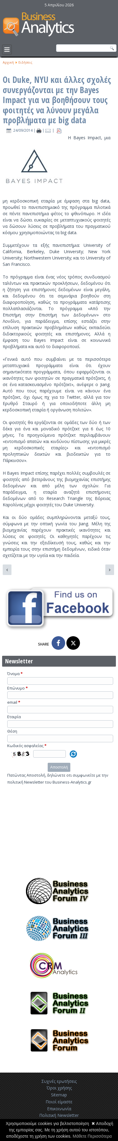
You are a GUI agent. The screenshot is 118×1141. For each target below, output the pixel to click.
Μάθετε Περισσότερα (92, 1136)
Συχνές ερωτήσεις (59, 1081)
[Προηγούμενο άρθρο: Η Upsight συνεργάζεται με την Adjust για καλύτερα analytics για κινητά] (7, 569)
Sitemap (59, 1095)
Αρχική (8, 62)
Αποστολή (59, 767)
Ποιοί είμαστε (59, 1102)
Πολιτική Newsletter (59, 1115)
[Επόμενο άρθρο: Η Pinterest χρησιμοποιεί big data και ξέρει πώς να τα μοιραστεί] (109, 569)
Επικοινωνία (59, 1108)
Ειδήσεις (25, 62)
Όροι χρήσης (59, 1088)
